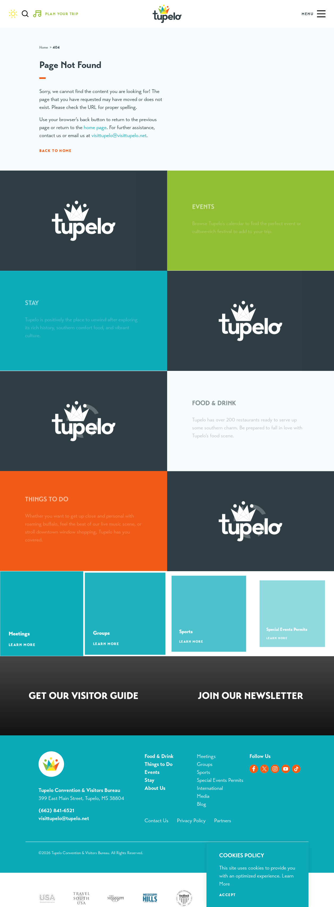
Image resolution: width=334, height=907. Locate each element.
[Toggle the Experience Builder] (57, 14)
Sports (203, 772)
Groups (205, 764)
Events (152, 772)
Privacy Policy (191, 820)
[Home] (167, 14)
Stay (149, 780)
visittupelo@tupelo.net (64, 818)
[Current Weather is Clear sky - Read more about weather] (13, 13)
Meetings (206, 756)
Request (83, 696)
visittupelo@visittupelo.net (118, 135)
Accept (227, 894)
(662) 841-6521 (56, 810)
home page (95, 127)
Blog (201, 804)
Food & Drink (159, 756)
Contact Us (156, 820)
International (210, 788)
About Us (155, 788)
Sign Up (250, 696)
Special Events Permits (220, 780)
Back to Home (55, 150)
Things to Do (158, 764)
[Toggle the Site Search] (25, 13)
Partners (222, 820)
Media (203, 796)
